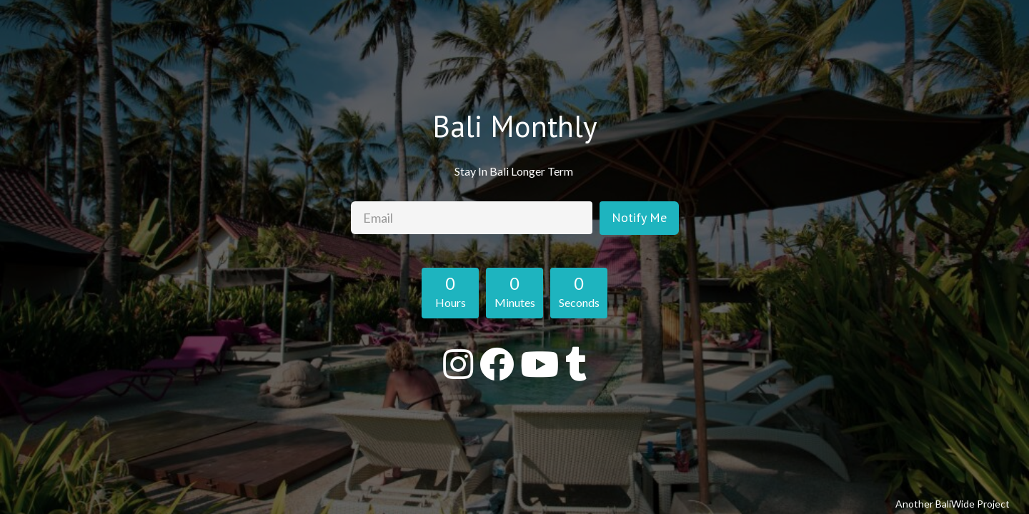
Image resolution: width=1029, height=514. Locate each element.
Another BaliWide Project (952, 504)
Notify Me (639, 217)
